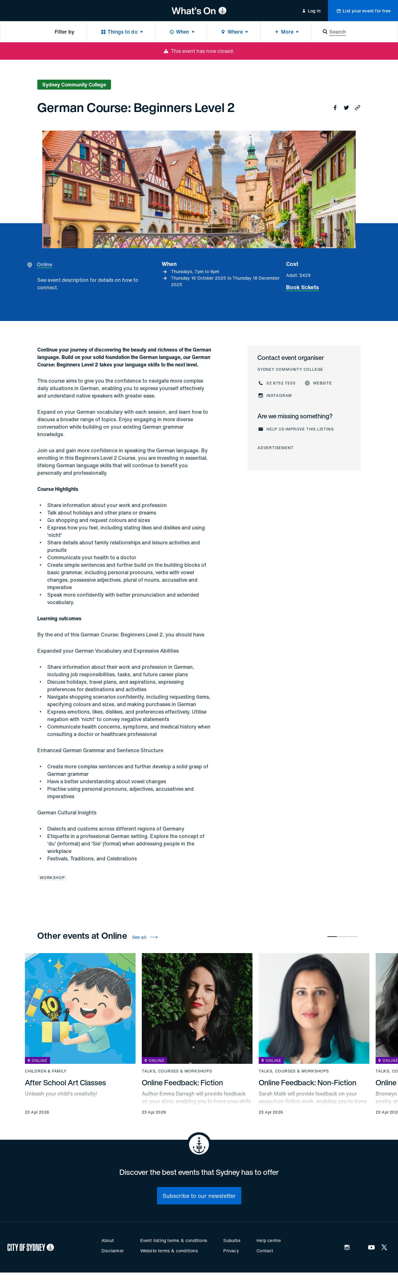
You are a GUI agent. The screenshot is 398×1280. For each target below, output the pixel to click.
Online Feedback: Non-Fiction (307, 1082)
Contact (265, 1250)
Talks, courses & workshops (177, 1071)
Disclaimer (112, 1250)
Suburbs (231, 1240)
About (107, 1240)
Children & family (46, 1071)
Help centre (269, 1240)
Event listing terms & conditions (173, 1240)
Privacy (231, 1250)
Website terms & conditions (169, 1250)
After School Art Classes (65, 1082)
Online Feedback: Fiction (182, 1082)
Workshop (52, 877)
